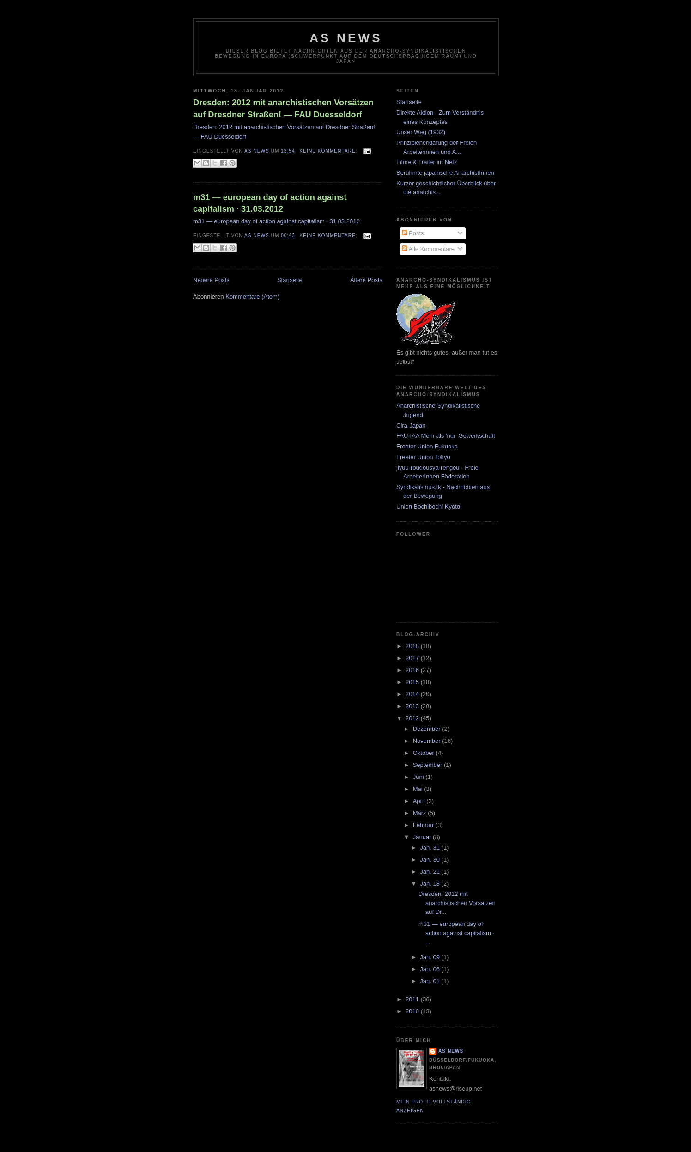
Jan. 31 (430, 847)
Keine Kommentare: (329, 150)
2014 (413, 694)
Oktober (424, 752)
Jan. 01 (430, 981)
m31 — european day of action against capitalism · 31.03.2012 (270, 203)
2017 (413, 658)
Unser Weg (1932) (420, 132)
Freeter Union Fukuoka (427, 446)
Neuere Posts (211, 279)
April (420, 800)
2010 (413, 1011)
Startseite (290, 279)
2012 (413, 718)
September (428, 764)
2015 (413, 682)
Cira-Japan (411, 425)
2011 (413, 999)
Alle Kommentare (428, 248)
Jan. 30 (430, 859)
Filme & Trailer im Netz (426, 162)
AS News (345, 38)
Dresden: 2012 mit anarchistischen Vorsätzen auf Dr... (457, 902)
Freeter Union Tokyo (423, 456)
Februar (424, 824)
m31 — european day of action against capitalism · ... (456, 932)
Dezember (427, 728)
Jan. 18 (430, 883)
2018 (413, 646)
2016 (413, 670)
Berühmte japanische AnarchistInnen (445, 172)
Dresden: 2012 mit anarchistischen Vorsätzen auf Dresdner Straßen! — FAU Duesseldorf (283, 108)
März (420, 812)
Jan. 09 (430, 957)
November (427, 740)
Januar (423, 836)
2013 (413, 706)
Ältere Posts (366, 279)
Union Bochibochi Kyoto (428, 506)
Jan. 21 (430, 871)
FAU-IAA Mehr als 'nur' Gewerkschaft (445, 435)
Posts (413, 233)
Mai (418, 788)
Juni (419, 776)
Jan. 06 (430, 969)
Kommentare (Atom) (252, 296)
